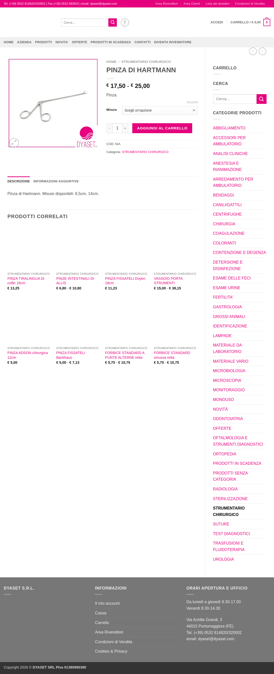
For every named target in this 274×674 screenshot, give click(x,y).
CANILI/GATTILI (227, 205)
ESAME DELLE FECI (232, 278)
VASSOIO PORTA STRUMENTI (168, 281)
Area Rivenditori (166, 3)
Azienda (24, 42)
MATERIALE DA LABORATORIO (227, 348)
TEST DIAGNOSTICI (231, 534)
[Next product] (253, 51)
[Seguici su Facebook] (125, 22)
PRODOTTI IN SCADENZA (111, 42)
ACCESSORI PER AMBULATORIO (229, 141)
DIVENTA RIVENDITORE (172, 42)
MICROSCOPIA (227, 380)
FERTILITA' (223, 297)
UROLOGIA (223, 559)
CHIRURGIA (224, 224)
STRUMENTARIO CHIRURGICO (229, 511)
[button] (217, 22)
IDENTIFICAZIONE (230, 326)
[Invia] (112, 22)
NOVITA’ (61, 42)
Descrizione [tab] (18, 181)
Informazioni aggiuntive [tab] (56, 181)
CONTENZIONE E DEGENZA (239, 252)
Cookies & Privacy (111, 651)
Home (8, 42)
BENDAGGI (223, 195)
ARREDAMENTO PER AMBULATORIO (233, 182)
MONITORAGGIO (229, 390)
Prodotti (43, 42)
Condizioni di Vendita (250, 3)
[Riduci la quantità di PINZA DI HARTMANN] (109, 128)
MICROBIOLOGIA (229, 371)
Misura (111, 110)
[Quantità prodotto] (117, 128)
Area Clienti (191, 3)
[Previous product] (262, 51)
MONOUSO (223, 399)
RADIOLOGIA (225, 489)
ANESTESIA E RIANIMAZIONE (227, 166)
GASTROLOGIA (227, 307)
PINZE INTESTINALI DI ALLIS (75, 281)
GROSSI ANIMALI (229, 317)
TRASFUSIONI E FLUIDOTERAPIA (229, 546)
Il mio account (107, 603)
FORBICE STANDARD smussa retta (172, 355)
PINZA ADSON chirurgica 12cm (27, 355)
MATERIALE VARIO (231, 361)
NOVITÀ (220, 409)
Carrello (102, 623)
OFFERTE (79, 42)
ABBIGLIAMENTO (229, 128)
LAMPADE (222, 336)
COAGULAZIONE (229, 233)
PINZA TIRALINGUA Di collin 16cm (25, 281)
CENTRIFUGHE (227, 214)
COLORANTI (224, 243)
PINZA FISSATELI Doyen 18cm (125, 281)
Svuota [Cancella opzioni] (192, 102)
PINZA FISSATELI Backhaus (70, 355)
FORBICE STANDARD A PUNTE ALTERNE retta (124, 355)
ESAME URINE (226, 288)
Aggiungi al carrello (162, 128)
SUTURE (221, 524)
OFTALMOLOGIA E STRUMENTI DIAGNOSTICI (238, 441)
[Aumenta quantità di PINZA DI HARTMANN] (125, 128)
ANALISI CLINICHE (230, 154)
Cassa (100, 613)
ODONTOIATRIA (228, 419)
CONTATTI (143, 42)
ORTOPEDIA (224, 454)
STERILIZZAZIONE (230, 499)
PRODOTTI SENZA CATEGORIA (230, 476)
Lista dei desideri (217, 3)
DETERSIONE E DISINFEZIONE (228, 265)
